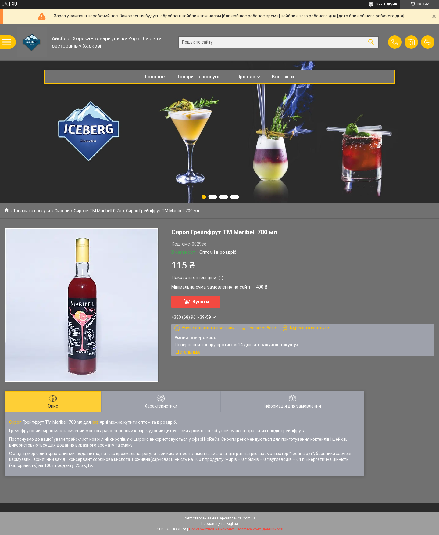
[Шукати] (371, 42)
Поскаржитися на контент (211, 529)
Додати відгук (427, 42)
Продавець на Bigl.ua (219, 524)
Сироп (15, 422)
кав (95, 422)
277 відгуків (386, 4)
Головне (155, 77)
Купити (200, 302)
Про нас (246, 77)
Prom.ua (249, 518)
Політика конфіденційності (260, 529)
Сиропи (62, 210)
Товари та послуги (198, 77)
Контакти (283, 77)
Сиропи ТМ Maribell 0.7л (97, 210)
